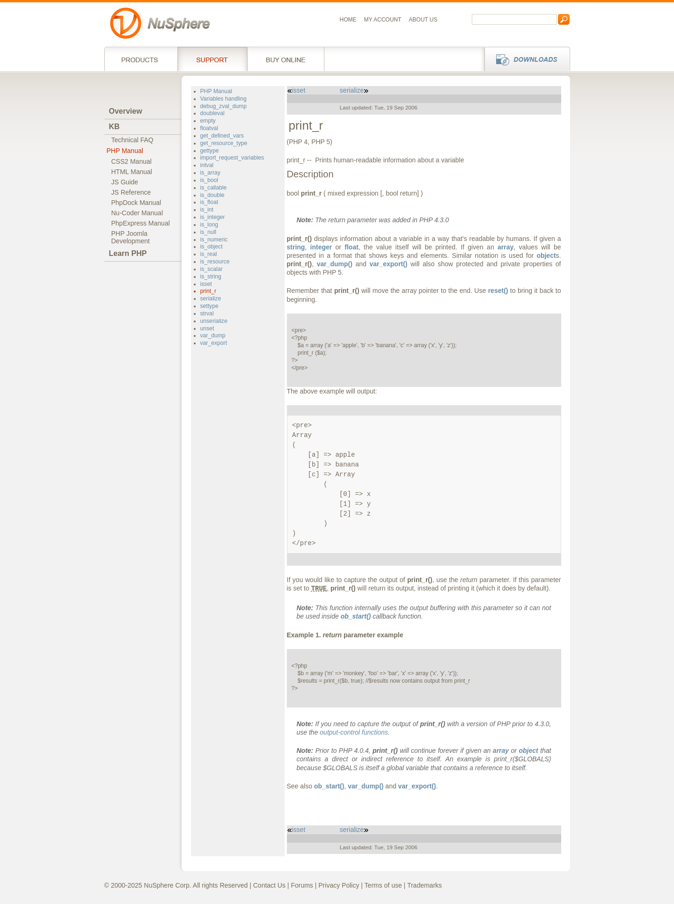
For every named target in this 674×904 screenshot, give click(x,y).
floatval (209, 128)
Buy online (285, 59)
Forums (302, 885)
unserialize (213, 321)
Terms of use (383, 885)
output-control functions (354, 732)
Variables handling (223, 98)
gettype (209, 150)
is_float (209, 202)
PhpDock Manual (136, 202)
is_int (206, 209)
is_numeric (214, 239)
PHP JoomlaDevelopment (130, 237)
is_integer (212, 217)
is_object (211, 246)
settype (209, 306)
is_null (208, 232)
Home (348, 19)
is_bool (209, 180)
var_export (213, 343)
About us (423, 19)
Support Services (212, 59)
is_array (210, 172)
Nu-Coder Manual (137, 213)
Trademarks (424, 885)
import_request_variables (232, 157)
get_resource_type (224, 143)
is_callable (213, 187)
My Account (383, 19)
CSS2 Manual (131, 161)
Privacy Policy (338, 885)
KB (114, 127)
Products (140, 59)
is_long (209, 224)
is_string (210, 276)
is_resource (215, 261)
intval (206, 165)
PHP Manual (125, 150)
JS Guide (125, 182)
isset (206, 284)
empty (208, 120)
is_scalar (211, 269)
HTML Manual (131, 171)
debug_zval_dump (223, 106)
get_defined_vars (222, 135)
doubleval (212, 113)
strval (207, 313)
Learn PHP (128, 253)
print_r (208, 291)
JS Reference (131, 192)
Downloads (524, 59)
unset (207, 328)
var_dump (213, 335)
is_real (208, 254)
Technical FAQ (132, 140)
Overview (125, 111)
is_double (212, 195)
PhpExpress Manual (140, 223)
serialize (210, 298)
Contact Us (269, 885)
